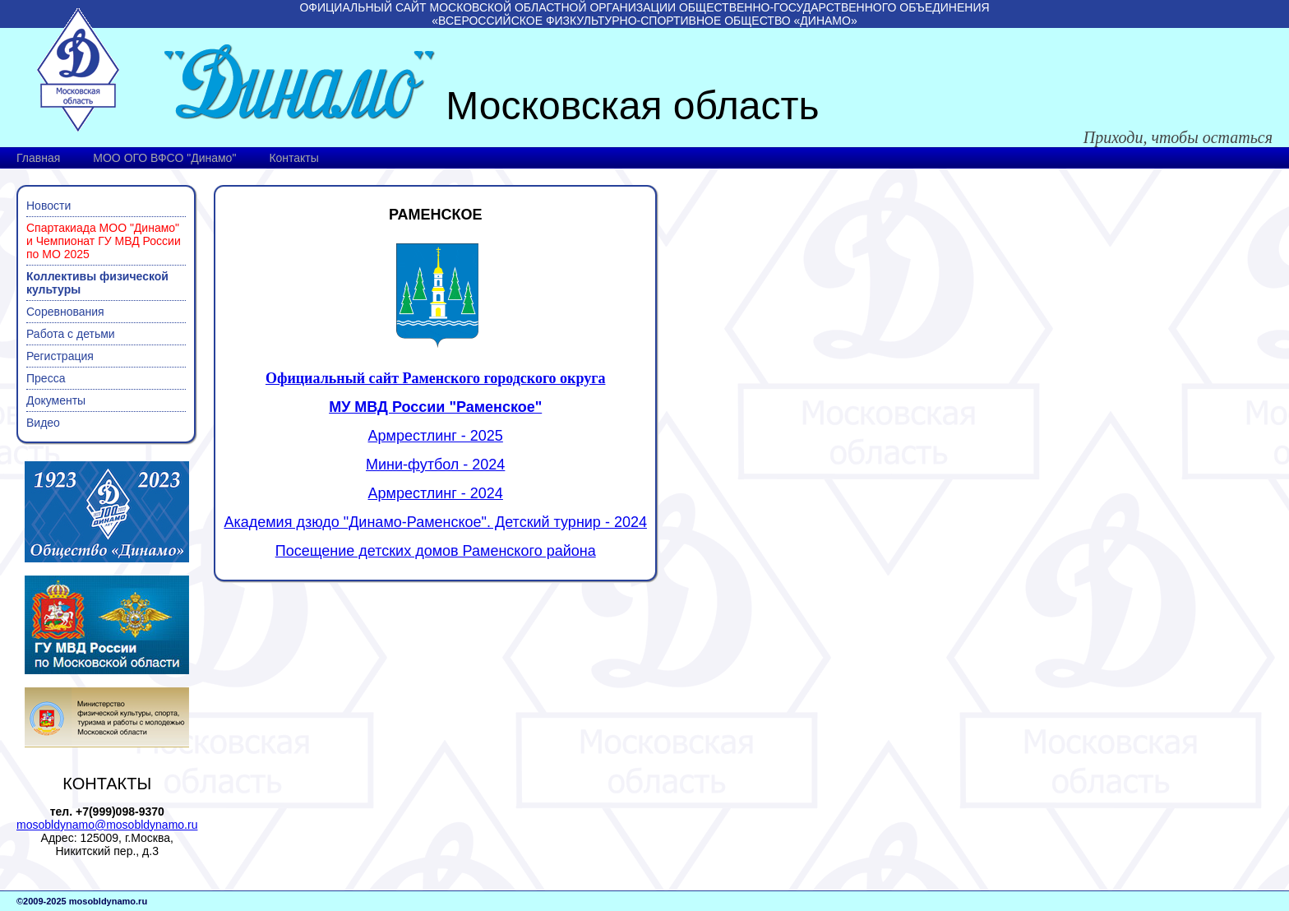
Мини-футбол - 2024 (435, 464)
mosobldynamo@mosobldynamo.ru (106, 824)
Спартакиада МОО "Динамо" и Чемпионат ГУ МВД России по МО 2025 (103, 241)
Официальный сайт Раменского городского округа (436, 378)
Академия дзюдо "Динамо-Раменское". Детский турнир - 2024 (435, 522)
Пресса (45, 378)
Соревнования (65, 311)
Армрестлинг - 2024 (435, 493)
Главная (38, 157)
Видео (43, 422)
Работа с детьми (70, 333)
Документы (55, 400)
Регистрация (60, 356)
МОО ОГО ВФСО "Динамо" (164, 157)
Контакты (293, 157)
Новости (48, 205)
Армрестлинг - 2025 (435, 436)
